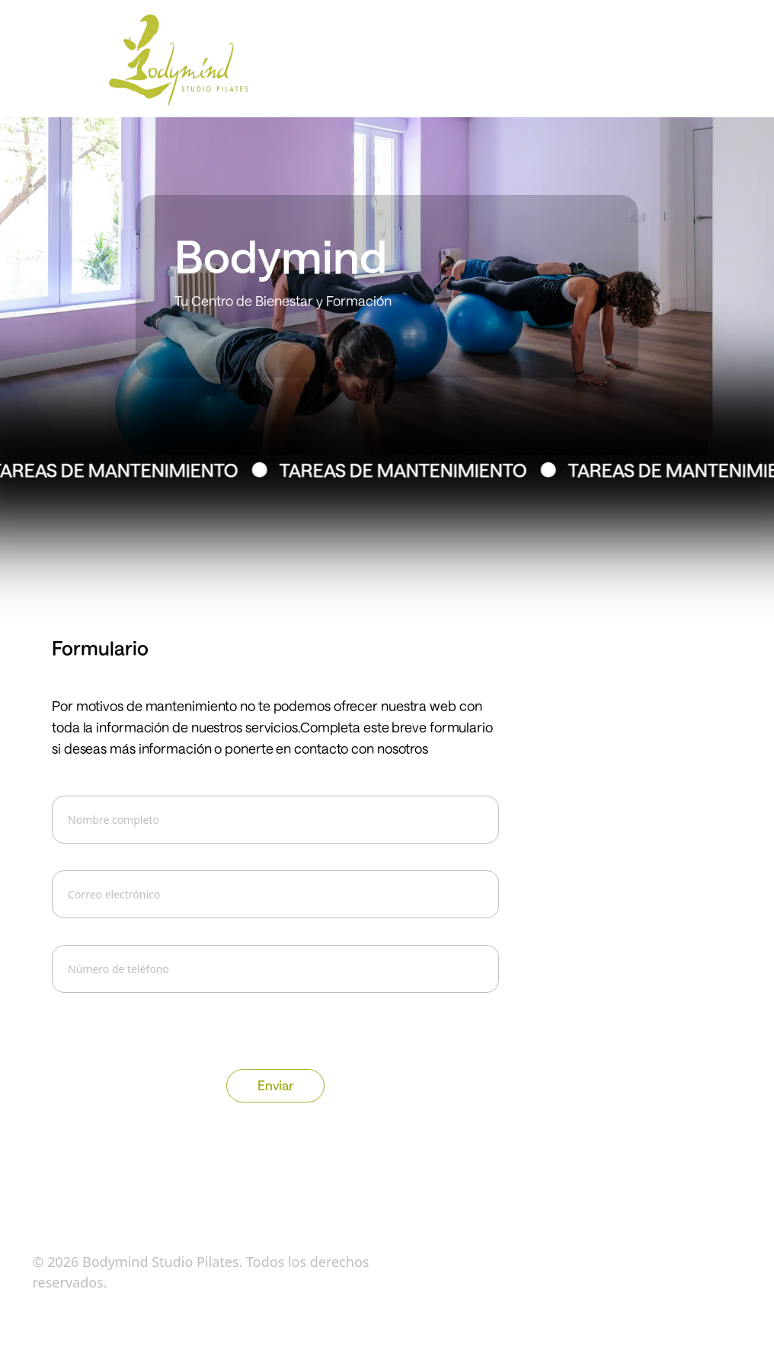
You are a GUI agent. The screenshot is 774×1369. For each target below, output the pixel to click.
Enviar (275, 1085)
